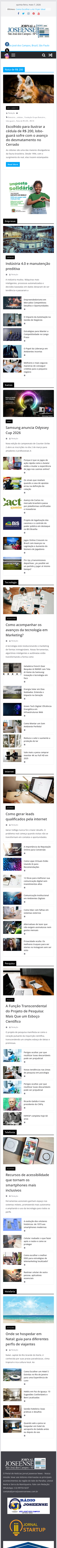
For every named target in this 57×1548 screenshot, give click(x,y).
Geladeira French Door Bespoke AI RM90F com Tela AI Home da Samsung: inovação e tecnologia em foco (37, 672)
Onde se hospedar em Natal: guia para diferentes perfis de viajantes (27, 1338)
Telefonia (10, 1169)
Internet (10, 808)
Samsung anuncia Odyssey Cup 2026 (27, 430)
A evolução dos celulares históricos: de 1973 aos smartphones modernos (35, 1224)
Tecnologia (11, 619)
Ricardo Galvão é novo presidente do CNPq (34, 1103)
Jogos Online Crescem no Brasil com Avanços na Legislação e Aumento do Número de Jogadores (35, 545)
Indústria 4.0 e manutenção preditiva (28, 266)
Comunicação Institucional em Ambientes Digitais (36, 897)
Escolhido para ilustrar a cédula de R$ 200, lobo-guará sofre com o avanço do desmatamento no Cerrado (27, 135)
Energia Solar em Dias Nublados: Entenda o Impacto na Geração (34, 692)
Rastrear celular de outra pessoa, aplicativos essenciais (36, 1275)
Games (9, 421)
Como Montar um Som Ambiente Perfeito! (34, 725)
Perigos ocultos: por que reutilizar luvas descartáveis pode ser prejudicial (37, 1055)
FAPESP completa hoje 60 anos (36, 1117)
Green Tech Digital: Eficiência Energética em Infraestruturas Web (37, 709)
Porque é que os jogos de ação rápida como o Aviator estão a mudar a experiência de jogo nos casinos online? (37, 464)
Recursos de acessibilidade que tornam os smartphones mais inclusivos (27, 1182)
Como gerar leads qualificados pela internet (26, 816)
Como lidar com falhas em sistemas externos (36, 911)
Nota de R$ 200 (22, 121)
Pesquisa (10, 1000)
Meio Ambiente (12, 108)
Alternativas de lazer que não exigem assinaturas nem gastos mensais (37, 927)
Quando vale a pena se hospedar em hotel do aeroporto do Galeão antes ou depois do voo (36, 1427)
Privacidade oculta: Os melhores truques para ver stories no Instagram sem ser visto (37, 946)
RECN (32, 121)
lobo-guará (10, 121)
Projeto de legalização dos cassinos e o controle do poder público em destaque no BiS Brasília (37, 524)
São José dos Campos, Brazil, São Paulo (28, 45)
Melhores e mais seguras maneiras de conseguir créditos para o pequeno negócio (36, 367)
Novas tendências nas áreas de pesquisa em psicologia (37, 1071)
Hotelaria (10, 1328)
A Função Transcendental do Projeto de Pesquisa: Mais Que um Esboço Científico (26, 1013)
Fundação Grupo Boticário (34, 117)
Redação (11, 113)
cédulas (20, 117)
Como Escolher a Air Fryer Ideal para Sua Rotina (30, 10)
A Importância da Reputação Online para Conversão (37, 848)
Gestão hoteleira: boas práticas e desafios (34, 1410)
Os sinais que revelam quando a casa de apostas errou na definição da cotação (36, 484)
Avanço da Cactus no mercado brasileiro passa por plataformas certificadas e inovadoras (37, 504)
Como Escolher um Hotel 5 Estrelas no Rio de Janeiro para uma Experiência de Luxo (36, 1376)
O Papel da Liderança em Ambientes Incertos (36, 350)
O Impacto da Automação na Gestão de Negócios (37, 318)
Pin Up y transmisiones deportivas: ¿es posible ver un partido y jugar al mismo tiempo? (37, 565)
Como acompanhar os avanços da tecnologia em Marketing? (27, 629)
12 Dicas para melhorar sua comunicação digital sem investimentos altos (37, 881)
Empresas (10, 257)
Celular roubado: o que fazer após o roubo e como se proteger (37, 1241)
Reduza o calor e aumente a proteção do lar (37, 739)
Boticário (11, 117)
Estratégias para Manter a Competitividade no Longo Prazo (36, 334)
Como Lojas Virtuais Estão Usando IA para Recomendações (36, 864)
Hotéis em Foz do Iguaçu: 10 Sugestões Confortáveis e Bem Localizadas (37, 1394)
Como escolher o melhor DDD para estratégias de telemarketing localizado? (36, 1258)
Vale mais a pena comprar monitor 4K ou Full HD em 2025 (36, 755)
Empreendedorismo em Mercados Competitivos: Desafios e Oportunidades (36, 302)
